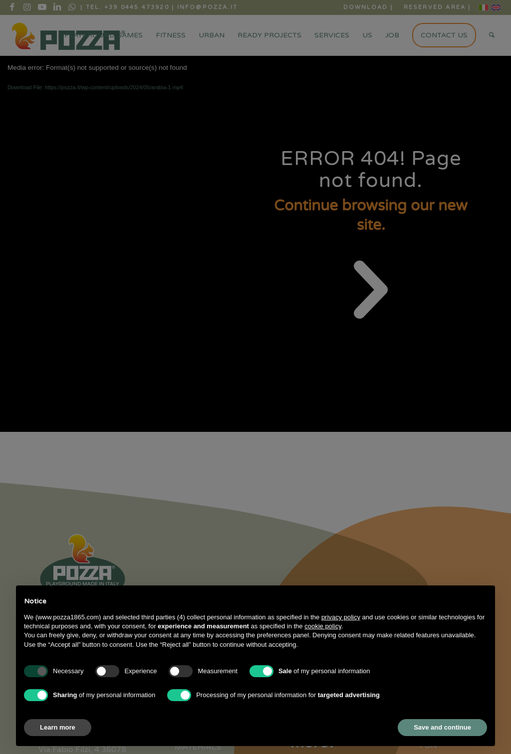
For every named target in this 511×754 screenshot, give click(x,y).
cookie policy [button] (322, 626)
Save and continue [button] (442, 727)
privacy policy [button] (340, 617)
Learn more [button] (57, 727)
